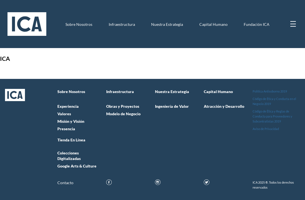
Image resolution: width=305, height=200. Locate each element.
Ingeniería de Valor (172, 106)
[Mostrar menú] (293, 23)
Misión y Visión (70, 121)
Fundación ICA (257, 24)
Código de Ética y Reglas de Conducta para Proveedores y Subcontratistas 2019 (272, 116)
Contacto (65, 183)
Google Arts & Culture (76, 166)
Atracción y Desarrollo (224, 106)
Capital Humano (213, 24)
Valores (64, 114)
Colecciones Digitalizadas (69, 156)
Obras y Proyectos (122, 106)
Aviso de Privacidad (266, 129)
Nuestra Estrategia (167, 24)
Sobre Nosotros (78, 24)
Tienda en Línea (71, 140)
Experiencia (68, 106)
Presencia (66, 129)
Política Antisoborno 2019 (270, 91)
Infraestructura (122, 24)
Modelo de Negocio (123, 114)
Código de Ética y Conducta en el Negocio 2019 (274, 101)
